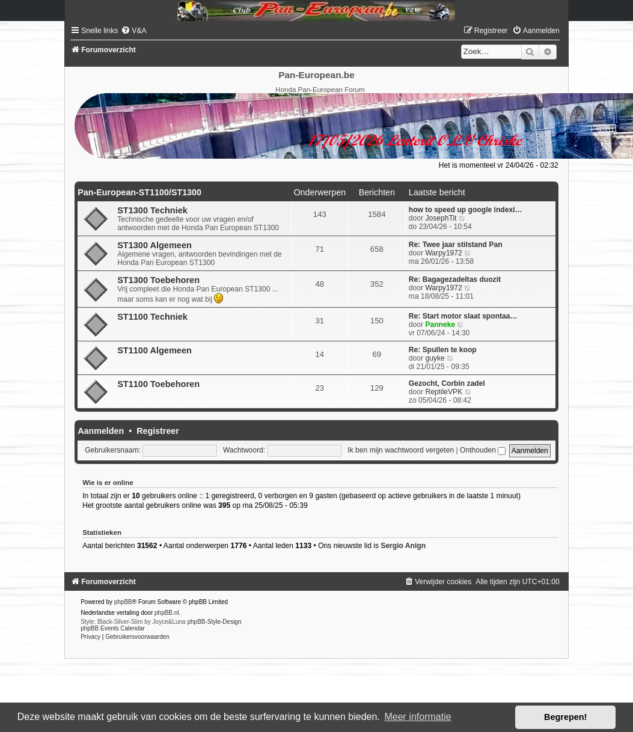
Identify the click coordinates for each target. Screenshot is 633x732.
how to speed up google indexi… (465, 210)
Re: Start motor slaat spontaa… (463, 316)
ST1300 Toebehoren (158, 280)
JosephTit (440, 218)
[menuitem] (133, 30)
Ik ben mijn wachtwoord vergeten (400, 450)
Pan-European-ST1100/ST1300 (139, 192)
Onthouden (483, 450)
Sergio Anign (403, 545)
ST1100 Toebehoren (158, 384)
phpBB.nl (166, 612)
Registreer (157, 431)
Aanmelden (101, 431)
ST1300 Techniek (152, 210)
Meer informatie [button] (417, 717)
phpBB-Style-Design (214, 621)
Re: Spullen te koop (443, 350)
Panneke (440, 324)
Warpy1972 (443, 253)
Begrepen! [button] (565, 717)
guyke (434, 358)
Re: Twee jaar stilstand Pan (456, 244)
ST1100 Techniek (152, 317)
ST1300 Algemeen (154, 245)
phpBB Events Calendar (113, 628)
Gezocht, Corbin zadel (447, 383)
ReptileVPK (443, 392)
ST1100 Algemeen (154, 350)
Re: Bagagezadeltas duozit (455, 279)
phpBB (123, 602)
